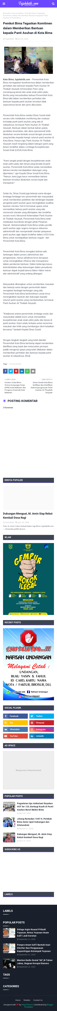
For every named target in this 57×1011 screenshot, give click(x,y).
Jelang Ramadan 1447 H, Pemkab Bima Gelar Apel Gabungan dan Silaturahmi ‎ (34, 822)
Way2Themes (27, 1004)
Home (18, 1000)
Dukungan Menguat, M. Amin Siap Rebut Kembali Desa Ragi (27, 515)
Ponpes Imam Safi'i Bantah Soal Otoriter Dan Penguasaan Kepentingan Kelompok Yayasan (34, 948)
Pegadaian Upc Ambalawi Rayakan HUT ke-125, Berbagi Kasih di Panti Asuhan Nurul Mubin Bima (35, 806)
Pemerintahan (18, 13)
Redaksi (27, 1000)
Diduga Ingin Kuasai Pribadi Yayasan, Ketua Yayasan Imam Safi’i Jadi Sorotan (33, 932)
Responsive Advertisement (28, 770)
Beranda (6, 13)
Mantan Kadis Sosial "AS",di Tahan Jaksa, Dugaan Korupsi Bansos (35, 962)
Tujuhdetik (9, 39)
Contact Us (38, 1000)
